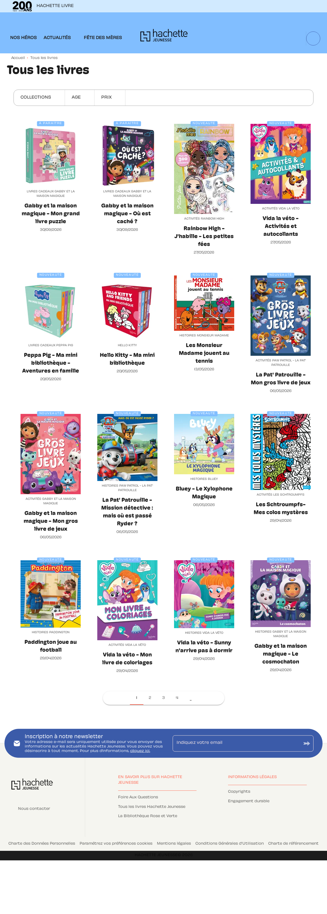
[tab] (23, 38)
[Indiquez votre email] (236, 743)
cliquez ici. (140, 751)
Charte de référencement (293, 843)
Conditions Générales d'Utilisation (229, 843)
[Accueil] (164, 37)
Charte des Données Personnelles (41, 843)
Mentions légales (174, 843)
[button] (39, 98)
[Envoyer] (307, 743)
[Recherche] (313, 38)
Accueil (18, 58)
